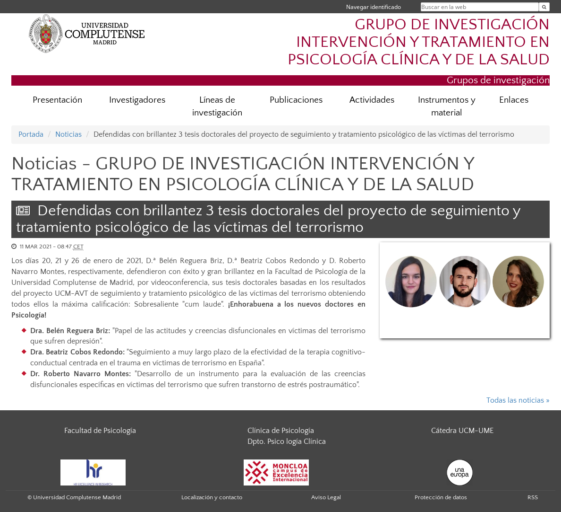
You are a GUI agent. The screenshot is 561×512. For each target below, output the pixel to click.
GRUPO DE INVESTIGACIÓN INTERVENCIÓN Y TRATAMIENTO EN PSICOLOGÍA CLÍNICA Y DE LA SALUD (419, 42)
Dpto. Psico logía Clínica (286, 441)
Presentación (57, 100)
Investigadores (137, 100)
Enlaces (513, 100)
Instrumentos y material (447, 106)
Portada (30, 134)
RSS (532, 497)
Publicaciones (296, 100)
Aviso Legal (326, 497)
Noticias (68, 134)
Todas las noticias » (518, 400)
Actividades (371, 100)
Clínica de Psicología (280, 430)
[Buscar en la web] (544, 6)
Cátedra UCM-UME (462, 430)
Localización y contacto (211, 497)
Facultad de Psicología (100, 430)
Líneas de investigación (217, 106)
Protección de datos (441, 497)
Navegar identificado (373, 7)
